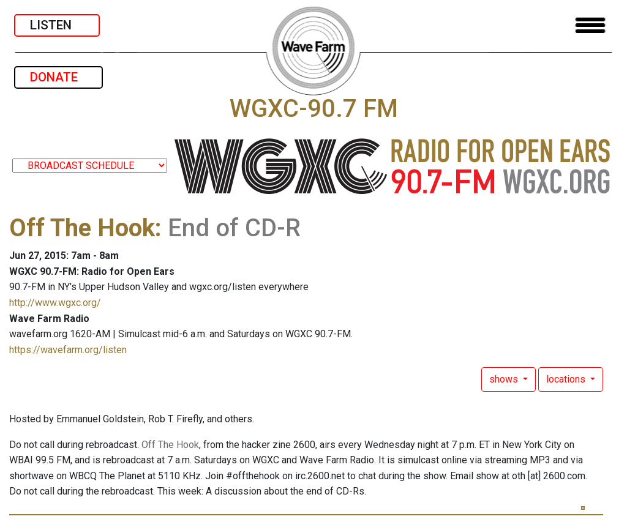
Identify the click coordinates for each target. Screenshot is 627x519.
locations (567, 379)
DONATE (58, 77)
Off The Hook (82, 228)
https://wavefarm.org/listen (68, 350)
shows (504, 379)
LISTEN (57, 25)
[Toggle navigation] (590, 25)
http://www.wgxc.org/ (55, 302)
